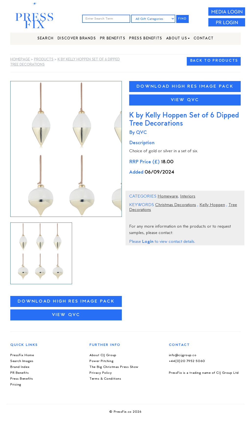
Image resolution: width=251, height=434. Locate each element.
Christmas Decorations (175, 205)
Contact (204, 38)
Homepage (20, 59)
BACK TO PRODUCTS (214, 61)
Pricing (15, 385)
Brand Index (19, 367)
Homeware (168, 196)
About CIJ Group (102, 355)
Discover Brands (77, 38)
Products (43, 59)
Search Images (21, 361)
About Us (178, 38)
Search (45, 38)
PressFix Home (22, 355)
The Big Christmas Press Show (113, 367)
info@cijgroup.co (183, 355)
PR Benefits (113, 38)
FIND (182, 19)
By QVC (138, 133)
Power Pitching (101, 361)
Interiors (187, 196)
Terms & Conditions (105, 379)
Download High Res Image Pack (66, 301)
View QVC (66, 315)
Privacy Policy (100, 373)
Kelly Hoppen (212, 205)
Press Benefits (145, 38)
